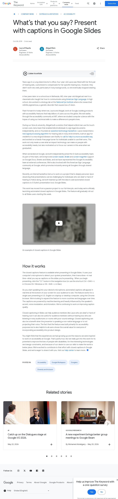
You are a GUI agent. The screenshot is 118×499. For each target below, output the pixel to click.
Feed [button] (77, 3)
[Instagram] (18, 470)
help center (69, 350)
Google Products (56, 482)
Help (7, 490)
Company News (27, 14)
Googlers (74, 362)
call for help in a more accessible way (77, 137)
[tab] (46, 456)
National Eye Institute (65, 102)
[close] (111, 496)
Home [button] (32, 3)
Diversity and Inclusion (45, 369)
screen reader (58, 157)
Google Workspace (58, 362)
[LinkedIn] (43, 470)
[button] (100, 48)
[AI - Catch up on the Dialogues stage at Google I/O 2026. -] (30, 425)
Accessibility (69, 14)
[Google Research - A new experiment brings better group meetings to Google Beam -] (88, 425)
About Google (40, 482)
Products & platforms (55, 3)
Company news (68, 3)
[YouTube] (30, 470)
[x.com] (24, 470)
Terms (29, 482)
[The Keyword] (14, 14)
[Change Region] (32, 490)
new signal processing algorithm (35, 134)
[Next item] (107, 424)
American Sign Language (76, 99)
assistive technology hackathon (64, 131)
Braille (67, 157)
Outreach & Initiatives (48, 14)
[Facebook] (37, 470)
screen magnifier (80, 157)
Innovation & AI (42, 3)
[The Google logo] (8, 482)
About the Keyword (75, 482)
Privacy (20, 482)
